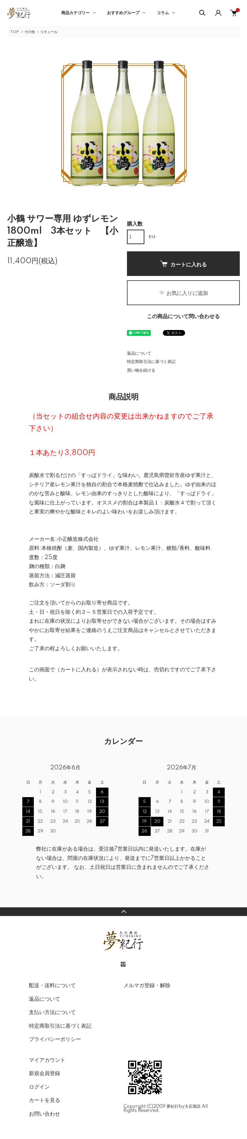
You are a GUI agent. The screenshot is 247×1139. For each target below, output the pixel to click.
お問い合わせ (44, 1114)
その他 (29, 32)
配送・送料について (52, 986)
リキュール (49, 32)
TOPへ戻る (123, 911)
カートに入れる (183, 264)
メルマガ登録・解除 (147, 986)
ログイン (39, 1087)
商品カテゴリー (75, 13)
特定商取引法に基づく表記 (151, 362)
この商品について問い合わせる (183, 317)
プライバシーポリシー (55, 1039)
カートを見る (44, 1100)
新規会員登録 (44, 1074)
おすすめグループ (123, 13)
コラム (163, 13)
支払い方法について (52, 1012)
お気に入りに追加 (183, 293)
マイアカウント (47, 1060)
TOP (14, 32)
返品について (139, 353)
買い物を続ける (141, 370)
